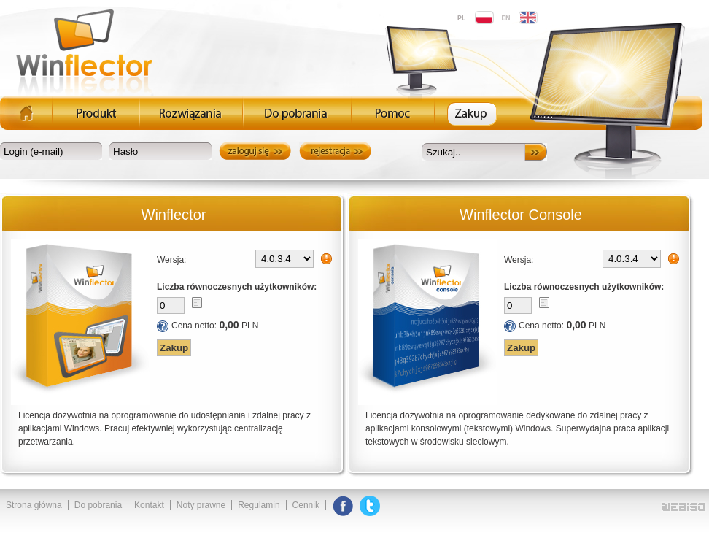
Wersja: (171, 260)
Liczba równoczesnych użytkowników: (237, 287)
